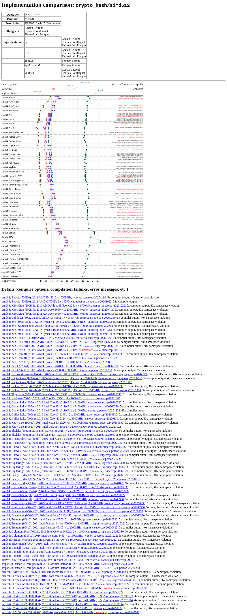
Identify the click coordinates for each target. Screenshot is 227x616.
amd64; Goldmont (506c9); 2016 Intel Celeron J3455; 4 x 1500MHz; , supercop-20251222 (59, 535)
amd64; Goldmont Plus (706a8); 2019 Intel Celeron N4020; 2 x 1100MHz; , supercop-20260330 (63, 531)
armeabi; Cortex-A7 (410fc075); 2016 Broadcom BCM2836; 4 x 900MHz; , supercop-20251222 (63, 575)
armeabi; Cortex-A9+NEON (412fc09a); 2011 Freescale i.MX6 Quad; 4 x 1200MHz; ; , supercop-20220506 (74, 588)
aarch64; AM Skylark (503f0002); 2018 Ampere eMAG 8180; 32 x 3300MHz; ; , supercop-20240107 (70, 612)
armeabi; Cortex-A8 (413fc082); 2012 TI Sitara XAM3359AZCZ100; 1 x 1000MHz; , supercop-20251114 (69, 580)
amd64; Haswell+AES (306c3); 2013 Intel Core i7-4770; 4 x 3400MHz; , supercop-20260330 (67, 450)
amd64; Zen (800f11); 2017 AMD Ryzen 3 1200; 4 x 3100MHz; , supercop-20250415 (56, 333)
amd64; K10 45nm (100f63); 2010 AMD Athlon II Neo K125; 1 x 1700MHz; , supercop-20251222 (63, 305)
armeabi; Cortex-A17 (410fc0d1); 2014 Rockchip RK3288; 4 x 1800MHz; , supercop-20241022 (62, 592)
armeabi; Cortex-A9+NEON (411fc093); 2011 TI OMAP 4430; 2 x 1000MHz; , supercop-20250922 (65, 584)
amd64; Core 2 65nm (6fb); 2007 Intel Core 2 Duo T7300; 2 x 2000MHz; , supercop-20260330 (63, 499)
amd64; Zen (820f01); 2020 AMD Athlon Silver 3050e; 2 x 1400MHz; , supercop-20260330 (59, 325)
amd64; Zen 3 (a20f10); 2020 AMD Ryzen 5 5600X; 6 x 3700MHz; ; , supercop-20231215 (63, 349)
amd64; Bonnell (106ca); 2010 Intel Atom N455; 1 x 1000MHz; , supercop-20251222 (56, 555)
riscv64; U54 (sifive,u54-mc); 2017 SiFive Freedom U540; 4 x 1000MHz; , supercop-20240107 (70, 559)
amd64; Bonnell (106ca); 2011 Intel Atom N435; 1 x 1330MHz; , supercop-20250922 (56, 547)
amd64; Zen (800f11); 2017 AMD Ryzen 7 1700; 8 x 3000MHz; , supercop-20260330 (56, 321)
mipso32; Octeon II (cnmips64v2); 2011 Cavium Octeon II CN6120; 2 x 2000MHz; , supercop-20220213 (71, 567)
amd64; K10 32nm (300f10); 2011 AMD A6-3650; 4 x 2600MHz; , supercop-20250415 (57, 309)
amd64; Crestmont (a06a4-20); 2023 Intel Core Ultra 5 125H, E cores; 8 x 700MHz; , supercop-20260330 (73, 507)
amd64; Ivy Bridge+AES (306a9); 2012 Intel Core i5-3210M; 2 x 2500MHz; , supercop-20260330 (63, 462)
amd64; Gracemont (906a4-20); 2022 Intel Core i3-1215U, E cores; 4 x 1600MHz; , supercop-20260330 (72, 511)
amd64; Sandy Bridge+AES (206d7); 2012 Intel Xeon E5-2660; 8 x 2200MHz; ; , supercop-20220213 (71, 479)
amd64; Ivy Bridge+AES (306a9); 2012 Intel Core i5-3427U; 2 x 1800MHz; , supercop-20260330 (65, 471)
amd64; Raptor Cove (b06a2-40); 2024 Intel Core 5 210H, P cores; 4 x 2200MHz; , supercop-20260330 (72, 378)
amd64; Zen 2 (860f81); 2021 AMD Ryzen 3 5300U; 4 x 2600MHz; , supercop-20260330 (60, 345)
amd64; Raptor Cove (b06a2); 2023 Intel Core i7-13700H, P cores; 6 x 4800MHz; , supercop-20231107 (67, 382)
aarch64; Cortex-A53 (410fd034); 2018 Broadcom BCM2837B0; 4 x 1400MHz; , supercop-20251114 (67, 600)
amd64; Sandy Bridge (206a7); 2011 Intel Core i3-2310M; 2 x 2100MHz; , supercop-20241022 (63, 483)
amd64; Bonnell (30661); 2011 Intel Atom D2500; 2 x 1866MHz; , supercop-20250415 (57, 551)
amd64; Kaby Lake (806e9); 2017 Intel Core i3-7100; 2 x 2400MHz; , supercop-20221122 (61, 426)
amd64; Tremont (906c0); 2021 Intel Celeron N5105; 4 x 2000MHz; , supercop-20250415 (59, 527)
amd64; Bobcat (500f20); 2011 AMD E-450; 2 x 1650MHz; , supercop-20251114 (54, 297)
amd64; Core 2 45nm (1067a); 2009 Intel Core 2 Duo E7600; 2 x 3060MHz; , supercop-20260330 (65, 487)
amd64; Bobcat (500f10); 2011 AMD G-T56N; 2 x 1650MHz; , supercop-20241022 (57, 301)
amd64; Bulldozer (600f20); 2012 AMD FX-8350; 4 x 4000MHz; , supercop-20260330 (59, 317)
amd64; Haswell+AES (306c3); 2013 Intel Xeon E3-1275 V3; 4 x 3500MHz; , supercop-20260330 (64, 446)
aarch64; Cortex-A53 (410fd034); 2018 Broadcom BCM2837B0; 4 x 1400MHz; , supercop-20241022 (67, 596)
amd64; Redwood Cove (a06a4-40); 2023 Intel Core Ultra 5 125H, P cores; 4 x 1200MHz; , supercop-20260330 (75, 374)
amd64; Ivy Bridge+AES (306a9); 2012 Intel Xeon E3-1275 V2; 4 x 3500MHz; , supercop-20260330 (65, 467)
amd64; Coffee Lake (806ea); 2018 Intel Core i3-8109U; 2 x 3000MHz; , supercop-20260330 (59, 414)
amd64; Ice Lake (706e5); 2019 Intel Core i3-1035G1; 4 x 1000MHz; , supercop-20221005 (61, 398)
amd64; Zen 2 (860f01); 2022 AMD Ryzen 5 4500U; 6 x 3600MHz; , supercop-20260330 (59, 341)
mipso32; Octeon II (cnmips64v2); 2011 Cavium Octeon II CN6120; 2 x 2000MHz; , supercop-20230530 (67, 563)
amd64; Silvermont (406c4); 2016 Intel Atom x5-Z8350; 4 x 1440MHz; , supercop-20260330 (61, 543)
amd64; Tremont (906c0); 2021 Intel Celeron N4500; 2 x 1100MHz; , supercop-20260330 (59, 519)
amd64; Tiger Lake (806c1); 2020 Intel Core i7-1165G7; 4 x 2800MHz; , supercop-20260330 (61, 394)
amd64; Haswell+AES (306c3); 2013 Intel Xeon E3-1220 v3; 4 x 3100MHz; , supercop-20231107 (64, 458)
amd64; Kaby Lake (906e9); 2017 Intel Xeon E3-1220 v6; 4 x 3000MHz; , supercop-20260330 (62, 422)
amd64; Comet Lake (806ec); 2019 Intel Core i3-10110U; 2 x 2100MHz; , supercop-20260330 (61, 402)
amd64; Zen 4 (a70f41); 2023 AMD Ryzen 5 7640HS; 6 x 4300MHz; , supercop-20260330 (60, 366)
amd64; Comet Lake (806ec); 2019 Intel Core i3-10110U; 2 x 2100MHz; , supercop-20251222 (61, 410)
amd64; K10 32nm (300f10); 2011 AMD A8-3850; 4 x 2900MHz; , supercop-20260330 (57, 313)
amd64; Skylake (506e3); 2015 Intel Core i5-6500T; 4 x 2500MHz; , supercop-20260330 (60, 430)
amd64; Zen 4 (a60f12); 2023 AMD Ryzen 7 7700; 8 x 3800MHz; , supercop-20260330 (57, 370)
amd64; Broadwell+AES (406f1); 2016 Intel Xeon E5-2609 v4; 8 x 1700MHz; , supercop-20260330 (65, 438)
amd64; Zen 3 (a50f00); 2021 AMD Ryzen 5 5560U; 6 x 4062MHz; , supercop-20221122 (59, 358)
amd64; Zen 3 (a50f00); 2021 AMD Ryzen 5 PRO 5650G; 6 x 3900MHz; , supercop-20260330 (62, 354)
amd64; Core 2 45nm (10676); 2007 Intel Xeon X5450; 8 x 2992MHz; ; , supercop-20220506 (65, 491)
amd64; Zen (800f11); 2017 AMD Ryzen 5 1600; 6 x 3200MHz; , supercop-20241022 (56, 329)
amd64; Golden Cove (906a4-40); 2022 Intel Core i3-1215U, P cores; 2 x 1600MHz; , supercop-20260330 (71, 390)
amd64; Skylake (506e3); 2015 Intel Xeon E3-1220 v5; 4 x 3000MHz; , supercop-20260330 (59, 434)
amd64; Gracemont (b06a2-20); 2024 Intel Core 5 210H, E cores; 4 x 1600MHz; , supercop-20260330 (73, 515)
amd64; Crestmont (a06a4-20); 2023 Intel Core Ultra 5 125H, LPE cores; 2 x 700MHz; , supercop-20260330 (73, 503)
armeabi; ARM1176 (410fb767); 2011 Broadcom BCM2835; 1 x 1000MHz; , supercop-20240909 (63, 571)
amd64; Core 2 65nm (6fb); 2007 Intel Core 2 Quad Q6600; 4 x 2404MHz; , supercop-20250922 (63, 495)
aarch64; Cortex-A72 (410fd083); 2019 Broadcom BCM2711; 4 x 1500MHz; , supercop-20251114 (62, 604)
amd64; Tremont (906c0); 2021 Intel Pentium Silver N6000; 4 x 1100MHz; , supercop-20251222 (63, 523)
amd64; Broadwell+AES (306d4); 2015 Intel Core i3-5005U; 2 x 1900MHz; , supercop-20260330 (62, 442)
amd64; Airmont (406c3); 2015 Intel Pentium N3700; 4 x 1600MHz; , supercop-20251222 (59, 539)
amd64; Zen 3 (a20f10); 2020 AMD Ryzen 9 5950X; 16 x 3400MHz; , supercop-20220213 (58, 362)
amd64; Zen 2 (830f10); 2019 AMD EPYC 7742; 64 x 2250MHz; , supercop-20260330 (57, 337)
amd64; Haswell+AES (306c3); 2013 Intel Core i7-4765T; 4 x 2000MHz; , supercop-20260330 (62, 454)
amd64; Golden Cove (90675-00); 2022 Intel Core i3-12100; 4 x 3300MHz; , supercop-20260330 (62, 386)
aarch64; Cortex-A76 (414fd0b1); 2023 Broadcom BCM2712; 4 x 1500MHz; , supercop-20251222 (62, 608)
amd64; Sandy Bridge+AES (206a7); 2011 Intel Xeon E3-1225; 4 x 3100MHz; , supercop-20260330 (65, 475)
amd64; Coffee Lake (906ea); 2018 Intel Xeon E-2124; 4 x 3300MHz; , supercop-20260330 (60, 418)
